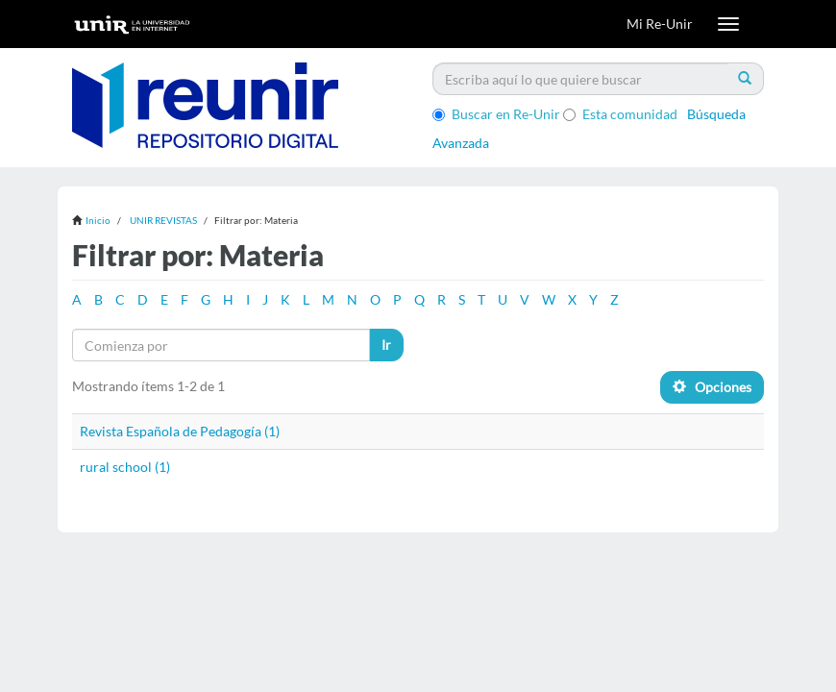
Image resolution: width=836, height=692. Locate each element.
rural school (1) (125, 466)
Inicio (98, 220)
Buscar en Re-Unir (496, 114)
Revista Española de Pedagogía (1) (180, 431)
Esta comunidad (620, 114)
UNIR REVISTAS (163, 220)
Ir (386, 344)
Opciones (712, 387)
